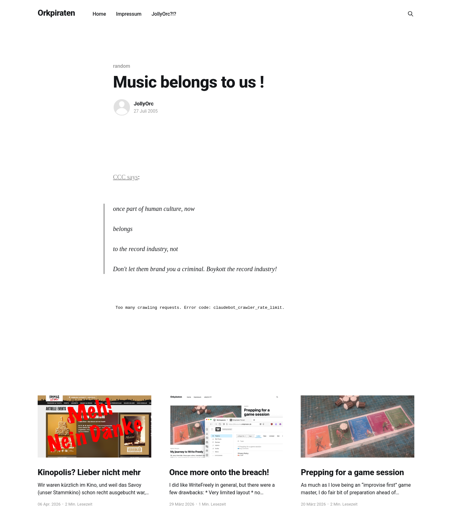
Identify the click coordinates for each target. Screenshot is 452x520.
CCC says (125, 177)
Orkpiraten (56, 13)
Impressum (129, 14)
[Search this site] (411, 14)
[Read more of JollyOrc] (122, 107)
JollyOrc (143, 103)
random (121, 66)
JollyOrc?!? (164, 14)
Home (99, 14)
